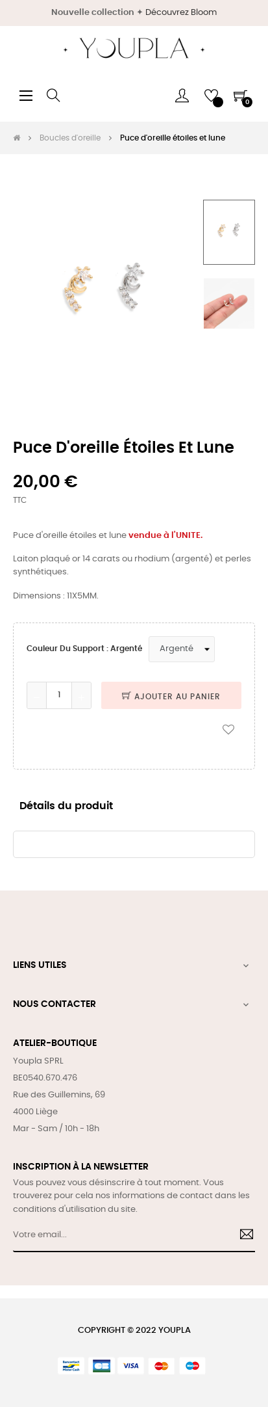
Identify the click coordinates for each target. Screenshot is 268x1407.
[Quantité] (59, 695)
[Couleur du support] (182, 649)
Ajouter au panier (171, 697)
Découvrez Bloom (181, 12)
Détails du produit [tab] (66, 806)
